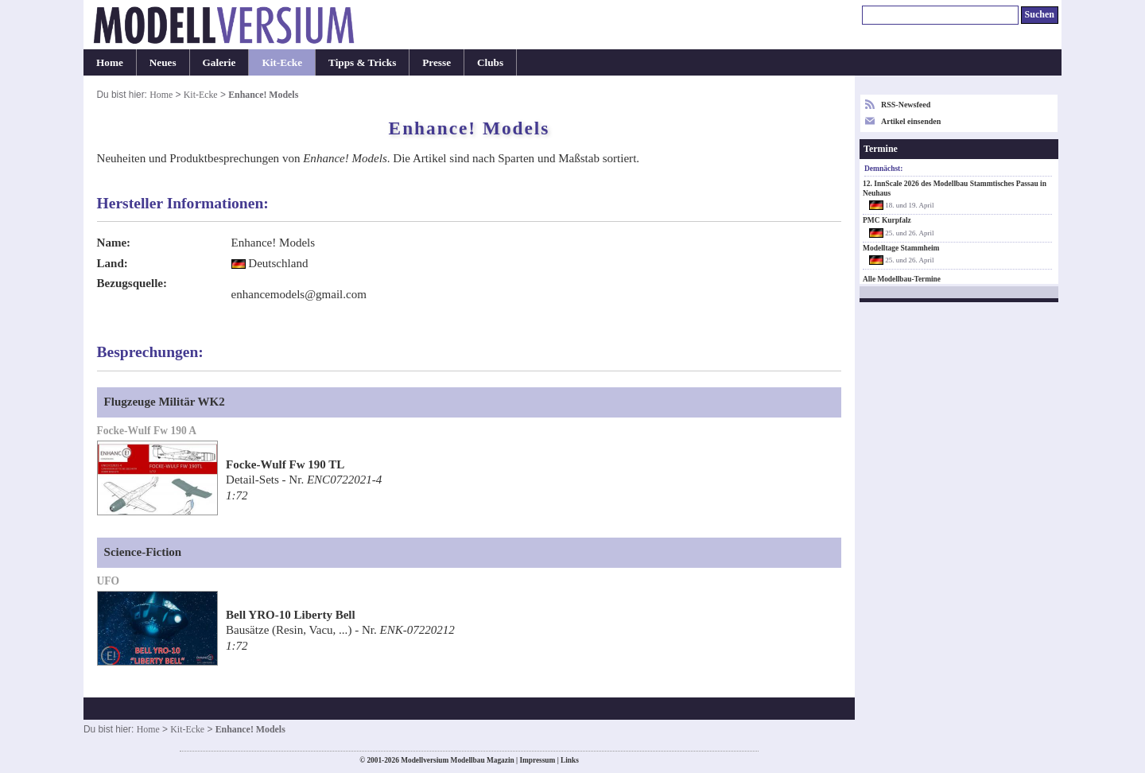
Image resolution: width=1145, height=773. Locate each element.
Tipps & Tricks (362, 62)
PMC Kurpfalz (887, 220)
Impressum (537, 760)
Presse (436, 62)
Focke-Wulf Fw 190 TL (285, 464)
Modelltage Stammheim (901, 248)
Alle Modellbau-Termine (902, 279)
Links (570, 760)
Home (109, 62)
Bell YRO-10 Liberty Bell (290, 614)
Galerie (219, 62)
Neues (163, 62)
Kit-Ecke (282, 62)
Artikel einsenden (911, 121)
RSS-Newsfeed (905, 104)
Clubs (490, 62)
